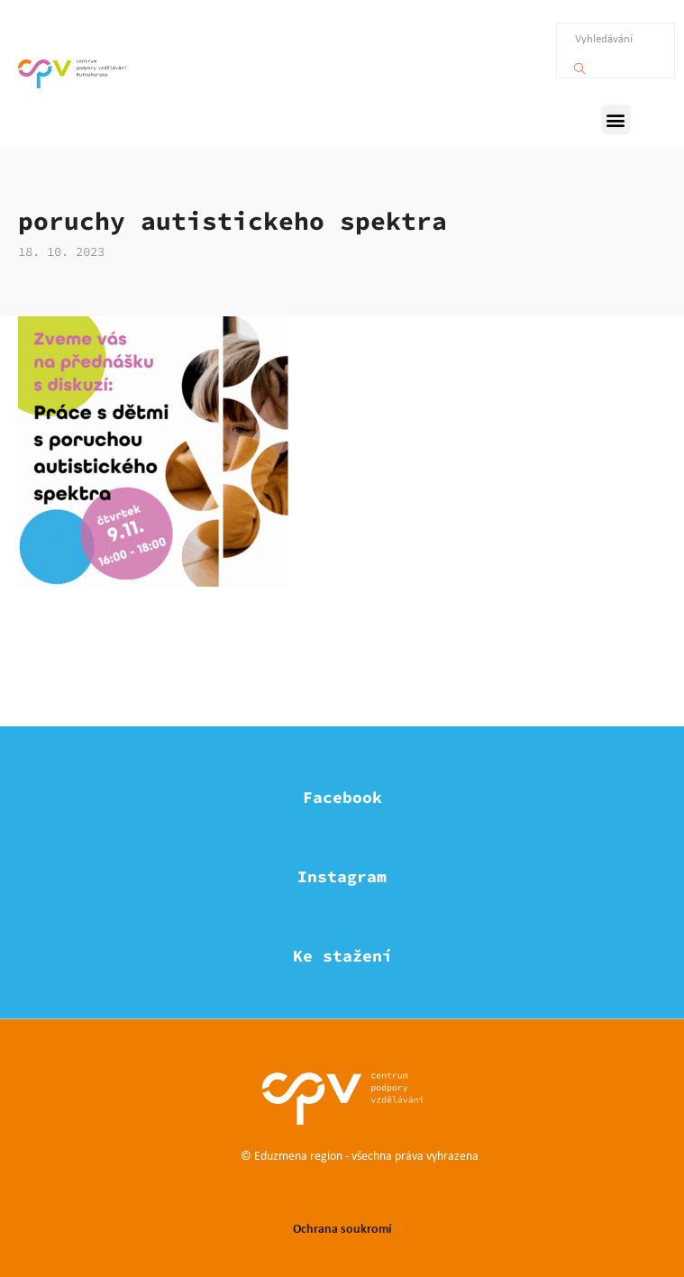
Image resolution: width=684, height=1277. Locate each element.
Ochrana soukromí (342, 1227)
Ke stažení (342, 955)
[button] (616, 119)
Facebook (342, 797)
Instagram (342, 876)
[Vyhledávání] (580, 64)
